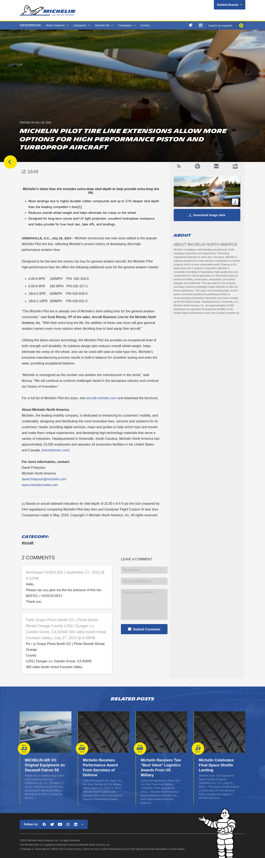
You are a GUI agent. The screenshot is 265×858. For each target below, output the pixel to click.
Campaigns (125, 25)
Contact (145, 25)
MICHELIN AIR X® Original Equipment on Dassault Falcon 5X (45, 765)
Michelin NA (102, 25)
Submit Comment (146, 629)
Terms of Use (90, 849)
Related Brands (227, 4)
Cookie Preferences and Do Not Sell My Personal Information (133, 849)
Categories (79, 25)
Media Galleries (55, 25)
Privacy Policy (73, 849)
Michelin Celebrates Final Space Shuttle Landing (216, 765)
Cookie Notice (177, 849)
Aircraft (28, 543)
